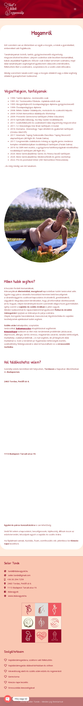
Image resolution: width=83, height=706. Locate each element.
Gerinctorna (13, 676)
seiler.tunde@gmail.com (19, 575)
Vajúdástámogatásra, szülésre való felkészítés (30, 660)
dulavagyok (13, 591)
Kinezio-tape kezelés (18, 682)
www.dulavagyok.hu (17, 595)
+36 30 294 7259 (15, 579)
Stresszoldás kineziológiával (21, 687)
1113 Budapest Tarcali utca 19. (22, 587)
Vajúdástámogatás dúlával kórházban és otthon (30, 665)
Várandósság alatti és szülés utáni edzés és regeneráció (34, 671)
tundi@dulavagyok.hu (18, 571)
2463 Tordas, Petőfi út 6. (20, 583)
